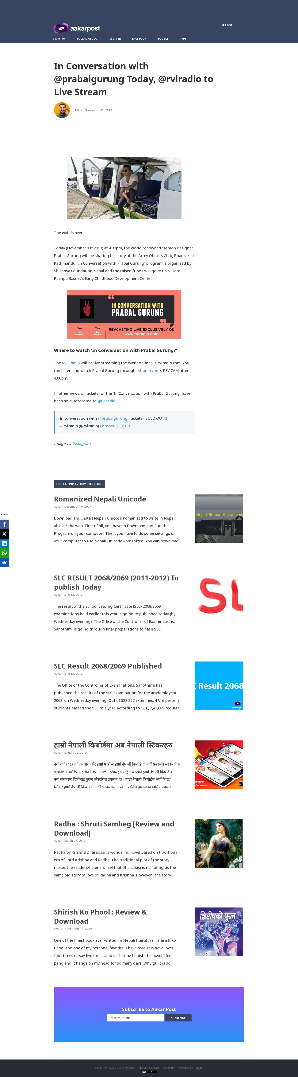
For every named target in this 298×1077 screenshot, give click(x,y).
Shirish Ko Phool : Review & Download (100, 916)
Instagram (81, 443)
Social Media (87, 38)
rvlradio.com (147, 370)
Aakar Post (102, 1068)
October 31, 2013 (115, 425)
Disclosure (168, 1068)
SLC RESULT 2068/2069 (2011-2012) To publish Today (116, 582)
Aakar (132, 1068)
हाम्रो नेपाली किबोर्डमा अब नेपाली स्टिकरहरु (113, 745)
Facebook (139, 38)
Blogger (198, 1068)
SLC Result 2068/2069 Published (108, 666)
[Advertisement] (124, 145)
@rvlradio (106, 401)
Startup (59, 38)
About (142, 1068)
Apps (183, 38)
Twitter (114, 38)
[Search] (227, 25)
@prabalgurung (113, 418)
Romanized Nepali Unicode (100, 499)
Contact (154, 1068)
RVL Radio (71, 362)
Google (162, 38)
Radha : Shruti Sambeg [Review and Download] (114, 828)
